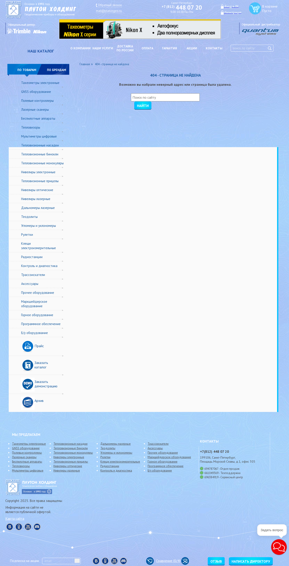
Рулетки (27, 234)
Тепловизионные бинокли (39, 154)
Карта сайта (14, 518)
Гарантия (169, 48)
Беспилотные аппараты (38, 118)
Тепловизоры (30, 127)
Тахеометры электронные (40, 83)
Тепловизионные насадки (40, 145)
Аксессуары (29, 284)
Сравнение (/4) (163, 560)
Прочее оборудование (37, 292)
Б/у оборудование (34, 333)
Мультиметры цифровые (39, 136)
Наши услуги (102, 48)
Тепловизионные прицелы (40, 181)
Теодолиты (29, 217)
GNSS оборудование (36, 92)
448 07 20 (182, 7)
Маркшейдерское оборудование (34, 303)
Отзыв (216, 561)
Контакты (214, 48)
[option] (143, 29)
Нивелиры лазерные (35, 199)
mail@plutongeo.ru (109, 11)
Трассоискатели (33, 275)
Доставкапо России (125, 48)
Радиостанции (32, 257)
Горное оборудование (37, 315)
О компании (80, 48)
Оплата (147, 48)
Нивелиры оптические (37, 190)
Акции (192, 48)
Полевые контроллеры (37, 100)
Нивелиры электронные (38, 172)
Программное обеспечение (41, 324)
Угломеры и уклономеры (38, 225)
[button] (279, 547)
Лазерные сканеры (35, 109)
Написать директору (251, 561)
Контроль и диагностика (39, 266)
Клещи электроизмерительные (38, 245)
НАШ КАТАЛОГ (41, 51)
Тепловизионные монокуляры (42, 163)
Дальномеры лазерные (38, 208)
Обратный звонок (110, 5)
